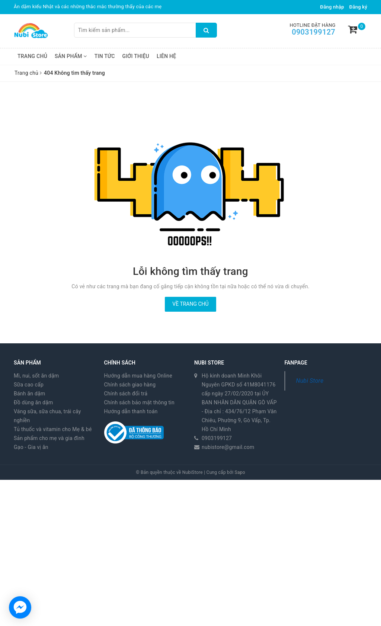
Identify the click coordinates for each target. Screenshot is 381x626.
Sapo (240, 472)
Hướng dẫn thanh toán (131, 411)
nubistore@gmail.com (228, 447)
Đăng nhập (332, 7)
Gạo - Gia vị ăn (31, 447)
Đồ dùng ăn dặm (33, 402)
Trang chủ (32, 56)
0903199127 (313, 32)
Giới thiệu (135, 56)
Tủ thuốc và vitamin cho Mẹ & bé (53, 429)
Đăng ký (358, 7)
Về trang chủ (190, 304)
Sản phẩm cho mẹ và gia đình (49, 438)
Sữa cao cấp (29, 385)
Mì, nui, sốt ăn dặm (36, 376)
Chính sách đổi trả (126, 394)
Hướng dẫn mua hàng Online (138, 376)
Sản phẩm (71, 56)
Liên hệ (166, 56)
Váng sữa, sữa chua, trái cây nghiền (47, 415)
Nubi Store (310, 380)
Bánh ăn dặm (29, 394)
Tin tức (105, 56)
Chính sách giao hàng (130, 385)
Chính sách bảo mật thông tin (139, 402)
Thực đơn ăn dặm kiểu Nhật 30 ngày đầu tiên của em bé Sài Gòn (85, 6)
